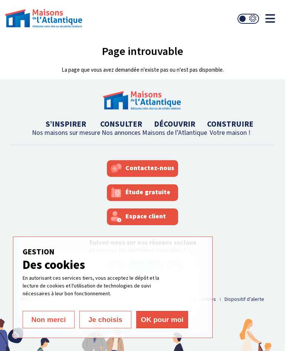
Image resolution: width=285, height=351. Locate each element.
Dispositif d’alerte (244, 299)
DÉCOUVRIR (174, 127)
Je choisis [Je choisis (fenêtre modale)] (105, 320)
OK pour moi (162, 320)
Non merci (49, 320)
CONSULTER (121, 127)
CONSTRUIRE (230, 127)
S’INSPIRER (66, 127)
